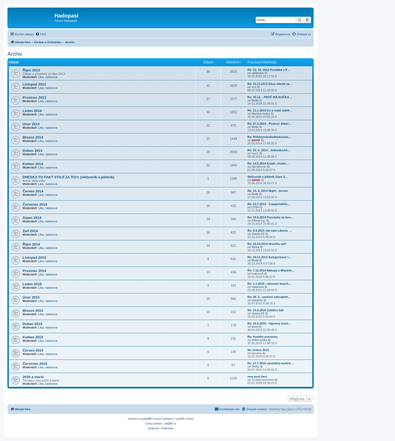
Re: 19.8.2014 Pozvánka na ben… (270, 217)
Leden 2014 (32, 111)
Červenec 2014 (35, 204)
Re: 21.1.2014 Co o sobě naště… (269, 110)
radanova (51, 77)
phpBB (147, 418)
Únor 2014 (31, 124)
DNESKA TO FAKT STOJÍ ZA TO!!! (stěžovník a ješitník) (68, 177)
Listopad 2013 (34, 84)
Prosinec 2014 (34, 271)
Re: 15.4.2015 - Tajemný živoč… (269, 323)
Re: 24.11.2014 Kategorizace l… (269, 257)
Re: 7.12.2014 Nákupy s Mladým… (271, 270)
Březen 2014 (33, 137)
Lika (41, 77)
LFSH (255, 207)
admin (255, 140)
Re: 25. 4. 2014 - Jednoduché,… (269, 150)
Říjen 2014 (31, 244)
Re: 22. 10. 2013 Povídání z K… (268, 69)
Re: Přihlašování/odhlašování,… (269, 137)
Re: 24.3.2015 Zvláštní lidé (265, 310)
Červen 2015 (33, 350)
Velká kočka (259, 339)
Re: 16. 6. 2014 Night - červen (267, 190)
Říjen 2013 (31, 70)
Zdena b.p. (258, 220)
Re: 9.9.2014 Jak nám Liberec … (269, 230)
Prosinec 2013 (34, 98)
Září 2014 (30, 231)
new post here (257, 376)
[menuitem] (40, 34)
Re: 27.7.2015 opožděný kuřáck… (270, 363)
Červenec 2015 (35, 364)
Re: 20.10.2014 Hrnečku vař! (266, 243)
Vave (254, 326)
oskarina (257, 300)
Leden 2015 (32, 284)
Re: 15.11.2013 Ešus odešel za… (269, 83)
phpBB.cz (170, 423)
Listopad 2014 (34, 258)
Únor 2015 (31, 297)
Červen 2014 (33, 191)
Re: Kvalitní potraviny (262, 336)
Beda (254, 100)
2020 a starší (33, 377)
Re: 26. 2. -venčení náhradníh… (269, 297)
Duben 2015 (32, 324)
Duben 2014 (32, 151)
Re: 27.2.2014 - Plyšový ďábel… (269, 123)
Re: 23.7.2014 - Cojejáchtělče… (268, 204)
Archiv (14, 54)
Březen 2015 (33, 311)
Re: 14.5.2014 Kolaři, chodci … (268, 163)
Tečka (255, 247)
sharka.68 (257, 233)
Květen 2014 (33, 164)
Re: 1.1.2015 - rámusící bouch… (269, 283)
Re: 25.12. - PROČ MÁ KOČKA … (270, 97)
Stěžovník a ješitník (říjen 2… (267, 176)
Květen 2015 (33, 337)
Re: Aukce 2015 (258, 350)
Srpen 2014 (32, 218)
